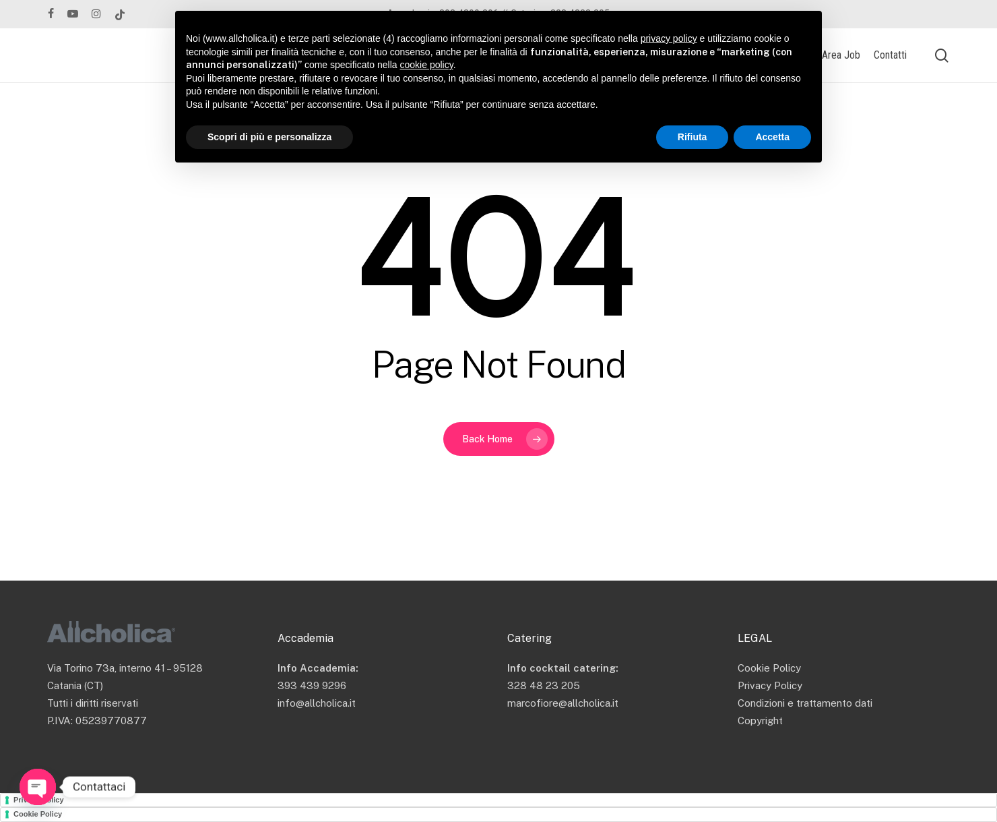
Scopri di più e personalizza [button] (269, 136)
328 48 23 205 (543, 685)
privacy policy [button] (669, 38)
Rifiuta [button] (692, 136)
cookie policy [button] (426, 64)
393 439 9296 (312, 685)
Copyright (760, 720)
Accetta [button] (772, 136)
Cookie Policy (769, 668)
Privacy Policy (770, 685)
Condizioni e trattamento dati (805, 703)
